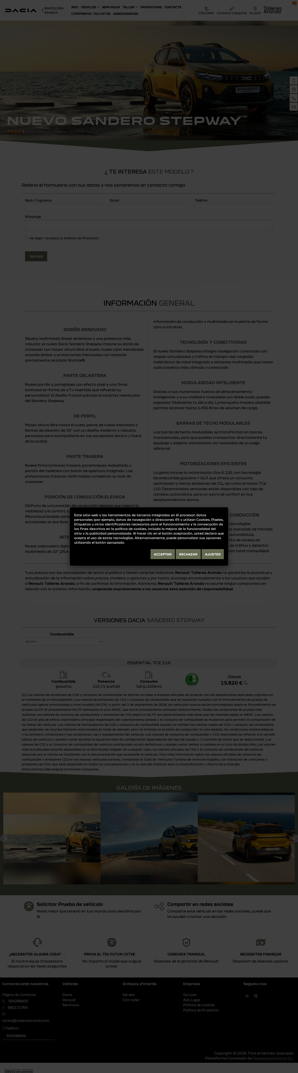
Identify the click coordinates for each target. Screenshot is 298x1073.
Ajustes (213, 554)
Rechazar (188, 554)
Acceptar (163, 554)
